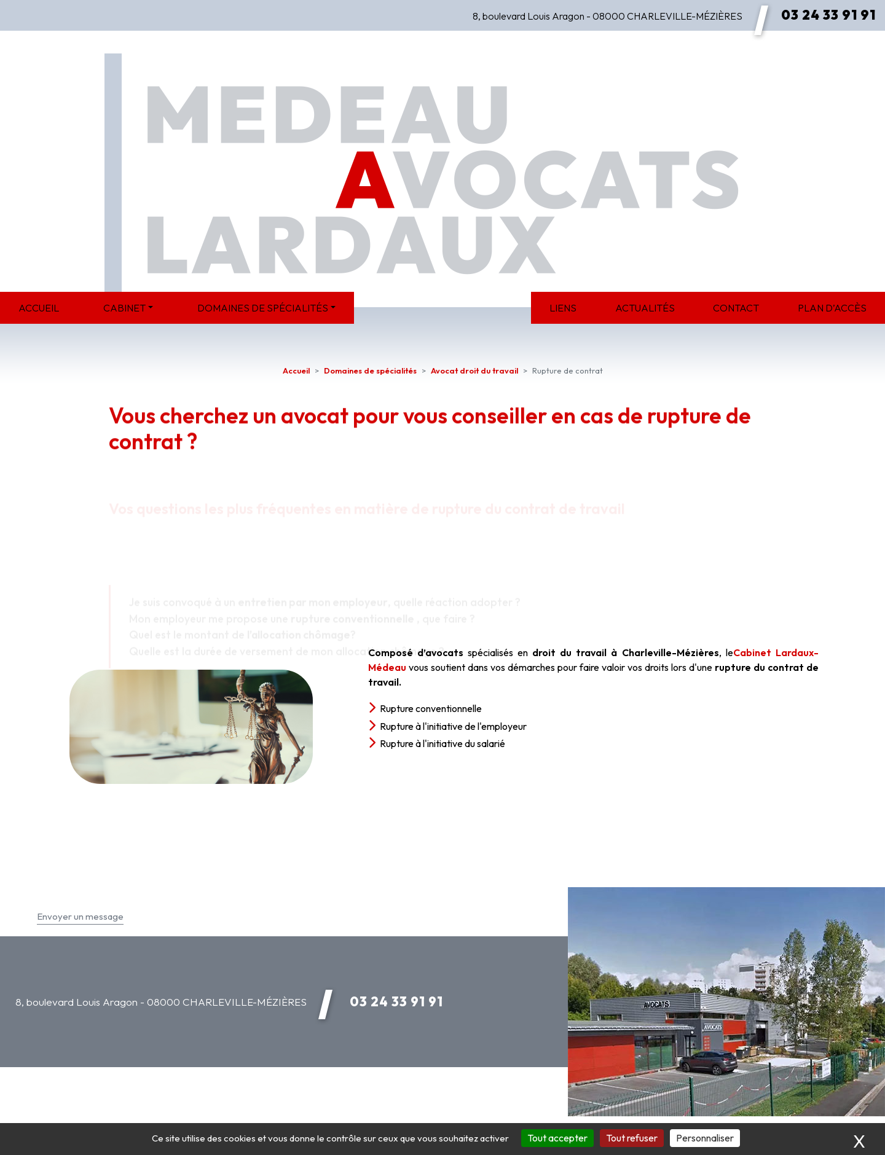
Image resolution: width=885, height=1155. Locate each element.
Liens (562, 308)
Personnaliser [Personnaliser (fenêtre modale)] (705, 1138)
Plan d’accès (832, 308)
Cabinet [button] (124, 308)
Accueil (38, 308)
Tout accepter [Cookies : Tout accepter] (557, 1138)
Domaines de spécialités (370, 370)
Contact (736, 308)
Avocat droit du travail (474, 370)
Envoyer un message (80, 916)
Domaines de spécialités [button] (262, 308)
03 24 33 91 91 (828, 15)
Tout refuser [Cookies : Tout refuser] (632, 1138)
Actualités (645, 308)
